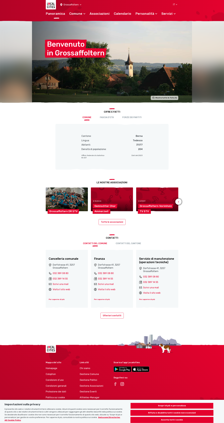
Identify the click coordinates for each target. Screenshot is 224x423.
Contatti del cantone (128, 243)
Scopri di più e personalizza (172, 409)
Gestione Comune (89, 374)
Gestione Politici (88, 380)
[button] (70, 4)
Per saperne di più (57, 299)
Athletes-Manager (89, 397)
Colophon (51, 374)
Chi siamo (85, 368)
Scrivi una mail (60, 284)
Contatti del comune (95, 243)
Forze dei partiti (132, 117)
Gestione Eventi (88, 391)
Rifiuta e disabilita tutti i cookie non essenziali (172, 416)
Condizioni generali (56, 386)
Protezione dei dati (56, 391)
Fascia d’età (107, 117)
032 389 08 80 (60, 273)
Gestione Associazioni (91, 386)
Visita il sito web (61, 289)
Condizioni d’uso (55, 380)
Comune (86, 117)
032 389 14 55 (60, 278)
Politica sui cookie (55, 397)
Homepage (51, 368)
